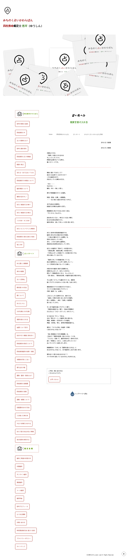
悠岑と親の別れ (22, 148)
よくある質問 (21, 514)
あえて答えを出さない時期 (25, 431)
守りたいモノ (21, 303)
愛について (20, 295)
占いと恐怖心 (21, 279)
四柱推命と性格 (22, 391)
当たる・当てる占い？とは (25, 172)
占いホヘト (11, 106)
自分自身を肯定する (23, 439)
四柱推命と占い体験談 (24, 156)
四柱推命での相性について (25, 180)
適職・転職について (23, 399)
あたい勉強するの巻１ (24, 204)
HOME (5, 106)
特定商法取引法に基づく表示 (26, 530)
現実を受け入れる (22, 319)
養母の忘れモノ (22, 196)
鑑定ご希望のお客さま (24, 458)
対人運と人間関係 (22, 263)
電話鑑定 (19, 482)
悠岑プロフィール (22, 506)
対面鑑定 (19, 466)
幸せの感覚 (20, 271)
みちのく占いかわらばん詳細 (93, 134)
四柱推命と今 (21, 132)
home (50, 134)
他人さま (19, 244)
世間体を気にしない (23, 359)
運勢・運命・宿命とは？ (24, 375)
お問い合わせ (54, 379)
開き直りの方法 (22, 287)
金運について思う (22, 327)
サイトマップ (21, 546)
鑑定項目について (22, 188)
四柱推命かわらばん (62, 134)
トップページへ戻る (78, 394)
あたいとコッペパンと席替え (26, 228)
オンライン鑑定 (22, 474)
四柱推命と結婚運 (22, 383)
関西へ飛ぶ (20, 164)
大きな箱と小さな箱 (23, 311)
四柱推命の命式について (24, 343)
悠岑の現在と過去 (22, 124)
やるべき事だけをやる (24, 423)
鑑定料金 (19, 498)
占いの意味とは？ (22, 140)
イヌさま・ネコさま (23, 220)
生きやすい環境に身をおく (25, 335)
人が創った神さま (22, 415)
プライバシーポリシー (24, 538)
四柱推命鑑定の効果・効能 (25, 351)
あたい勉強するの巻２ (24, 212)
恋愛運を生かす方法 (23, 407)
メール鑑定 (20, 490)
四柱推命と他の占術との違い (26, 236)
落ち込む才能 (21, 367)
